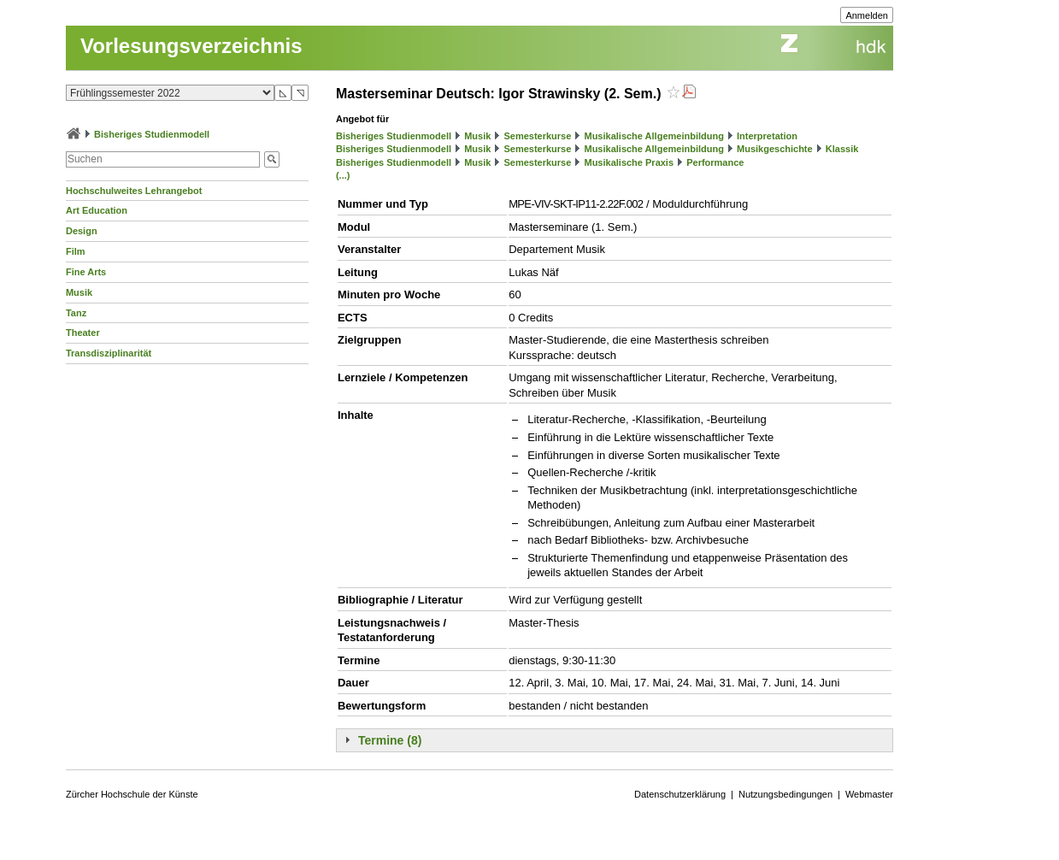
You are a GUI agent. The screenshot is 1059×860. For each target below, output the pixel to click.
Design (81, 231)
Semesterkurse (537, 136)
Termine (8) (389, 740)
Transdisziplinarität (108, 353)
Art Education (96, 210)
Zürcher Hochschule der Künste (132, 794)
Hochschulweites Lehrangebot (134, 191)
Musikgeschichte (775, 149)
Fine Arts (86, 272)
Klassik (842, 149)
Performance (715, 162)
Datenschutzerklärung (680, 794)
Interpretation (767, 136)
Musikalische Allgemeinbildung (653, 136)
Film (75, 251)
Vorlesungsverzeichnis (191, 45)
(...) (343, 175)
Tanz (76, 313)
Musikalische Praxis (629, 162)
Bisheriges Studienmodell (151, 134)
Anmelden (866, 15)
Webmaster (869, 794)
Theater (83, 332)
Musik (79, 292)
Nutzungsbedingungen (785, 794)
